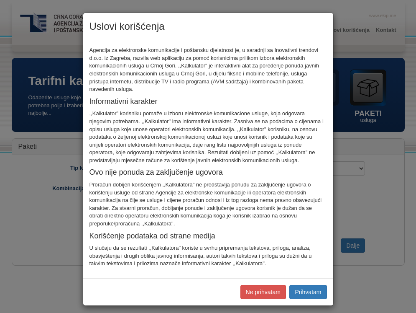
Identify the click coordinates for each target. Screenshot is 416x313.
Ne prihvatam (263, 292)
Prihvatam (308, 292)
